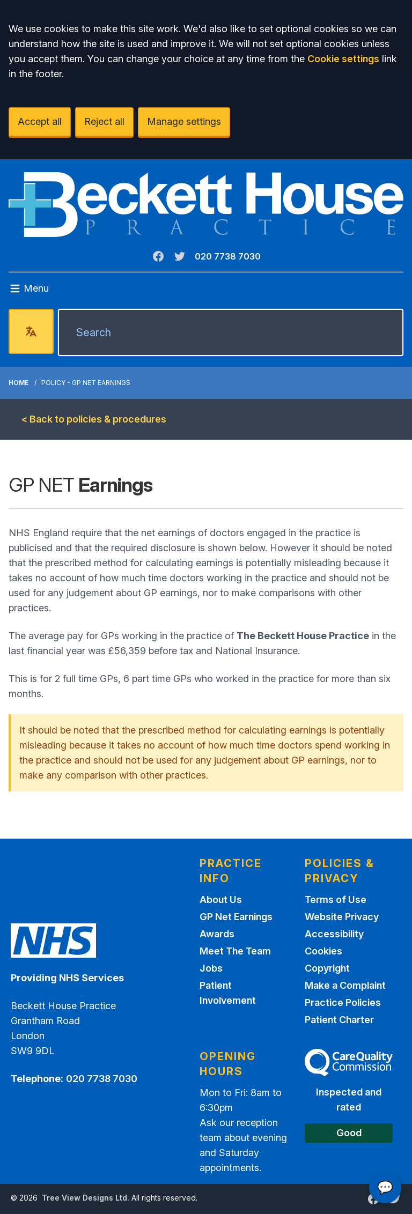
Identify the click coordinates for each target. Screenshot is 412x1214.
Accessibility (334, 933)
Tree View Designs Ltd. (85, 1197)
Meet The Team (235, 951)
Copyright (327, 968)
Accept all (40, 121)
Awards (217, 933)
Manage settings (184, 121)
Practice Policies (343, 1002)
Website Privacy (342, 916)
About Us (221, 899)
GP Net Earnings (236, 916)
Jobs (211, 968)
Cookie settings (343, 58)
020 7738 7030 (228, 256)
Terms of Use (335, 899)
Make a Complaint (345, 985)
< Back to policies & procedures (93, 419)
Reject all (104, 121)
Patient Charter (339, 1019)
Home (18, 383)
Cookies (323, 951)
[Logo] (206, 204)
